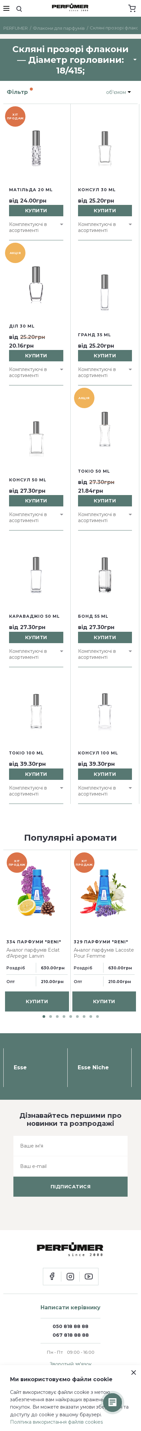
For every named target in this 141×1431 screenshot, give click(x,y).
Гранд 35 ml (94, 334)
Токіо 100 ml (26, 752)
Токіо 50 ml (94, 471)
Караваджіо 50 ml (34, 616)
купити (36, 211)
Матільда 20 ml (31, 189)
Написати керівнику (70, 1307)
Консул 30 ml (97, 189)
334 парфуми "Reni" (33, 941)
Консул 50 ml (28, 479)
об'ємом (116, 92)
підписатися (71, 1187)
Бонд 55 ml (93, 616)
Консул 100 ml (98, 752)
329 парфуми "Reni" (101, 941)
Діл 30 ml (22, 326)
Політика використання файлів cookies (56, 1422)
